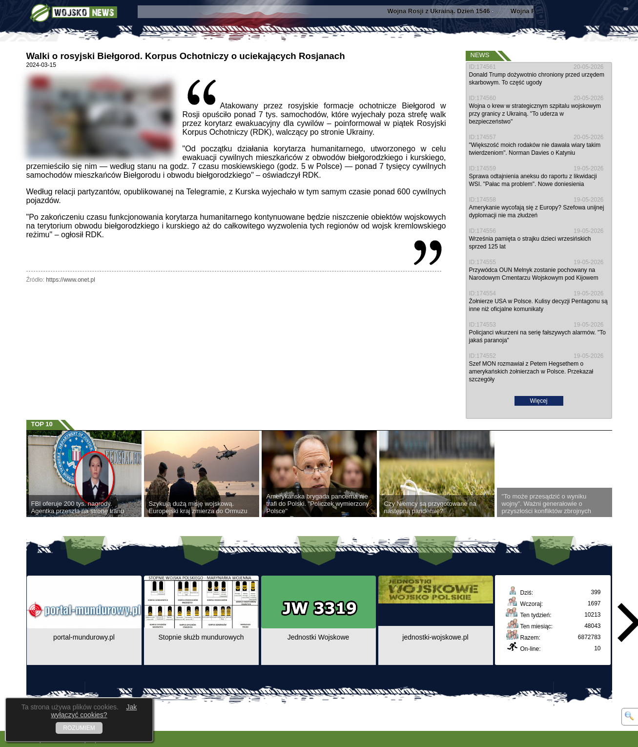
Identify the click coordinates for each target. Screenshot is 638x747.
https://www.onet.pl (70, 279)
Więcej (538, 400)
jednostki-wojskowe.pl (435, 637)
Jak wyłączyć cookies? (94, 711)
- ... (447, 11)
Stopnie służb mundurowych (201, 637)
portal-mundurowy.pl (84, 637)
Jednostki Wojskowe (319, 637)
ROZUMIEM (79, 728)
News (480, 55)
